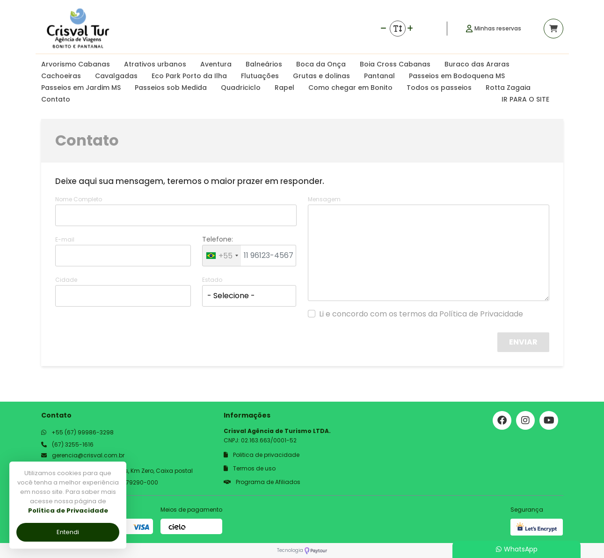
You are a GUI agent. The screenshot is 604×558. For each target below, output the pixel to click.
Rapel (284, 87)
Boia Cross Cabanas (395, 64)
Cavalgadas (116, 76)
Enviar (523, 342)
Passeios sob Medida (171, 87)
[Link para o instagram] (525, 420)
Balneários (264, 64)
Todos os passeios (439, 87)
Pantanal (379, 76)
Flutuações (260, 76)
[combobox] (222, 255)
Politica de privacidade (261, 455)
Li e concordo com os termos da (421, 314)
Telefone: (217, 239)
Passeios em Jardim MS (81, 87)
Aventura (216, 64)
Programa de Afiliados (262, 482)
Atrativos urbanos (155, 64)
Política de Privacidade (481, 313)
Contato (55, 99)
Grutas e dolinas (321, 76)
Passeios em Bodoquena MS (457, 76)
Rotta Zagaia (508, 87)
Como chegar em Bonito (350, 87)
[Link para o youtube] (548, 420)
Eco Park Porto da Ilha (189, 76)
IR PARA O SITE (525, 99)
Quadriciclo (241, 87)
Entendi (68, 532)
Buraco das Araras (476, 64)
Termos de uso (250, 468)
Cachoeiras (61, 76)
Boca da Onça (321, 64)
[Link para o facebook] (502, 420)
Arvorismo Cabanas (75, 64)
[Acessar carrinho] (553, 28)
